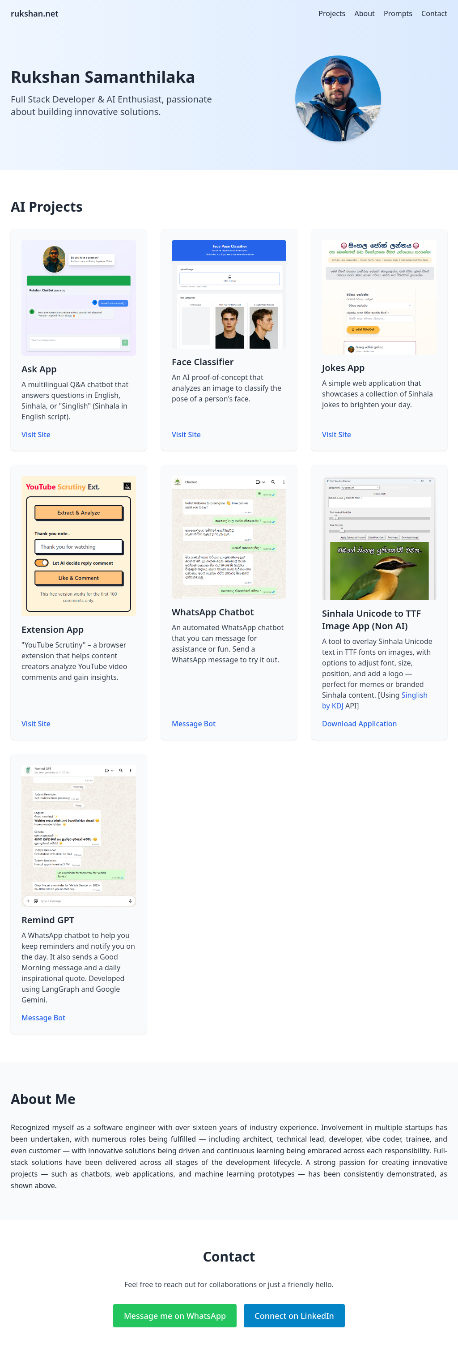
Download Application (359, 724)
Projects (331, 13)
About (364, 13)
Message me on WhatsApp (175, 1315)
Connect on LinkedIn (294, 1315)
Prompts (398, 13)
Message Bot (194, 724)
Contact (434, 13)
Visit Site (36, 434)
